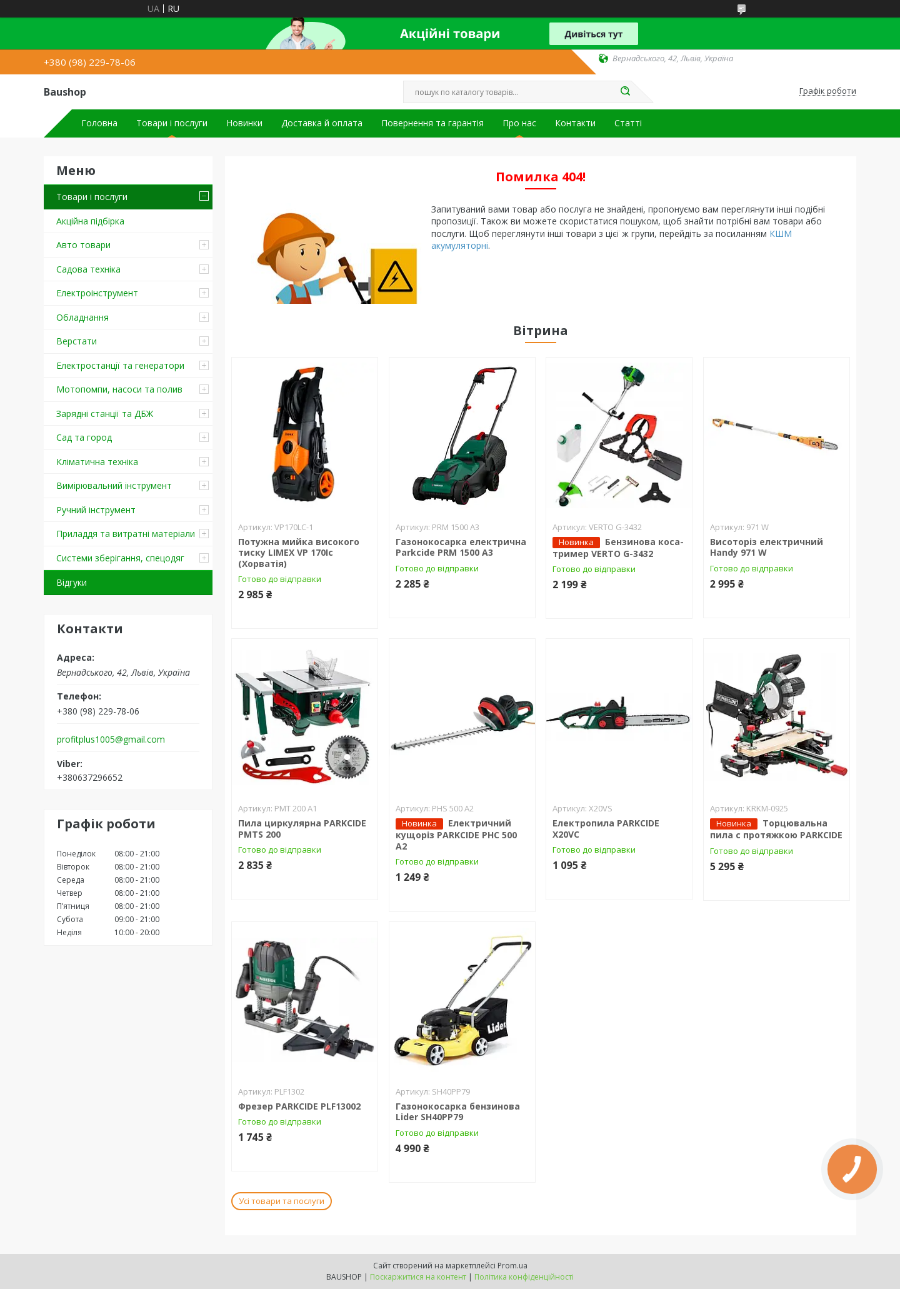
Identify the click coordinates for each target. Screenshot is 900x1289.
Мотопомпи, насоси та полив (119, 389)
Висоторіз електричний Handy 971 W (766, 547)
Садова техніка (88, 269)
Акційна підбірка (90, 221)
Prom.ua (513, 1265)
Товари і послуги (172, 123)
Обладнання (82, 317)
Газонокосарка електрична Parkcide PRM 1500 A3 (461, 547)
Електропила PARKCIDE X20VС (605, 828)
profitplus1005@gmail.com (111, 739)
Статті (628, 123)
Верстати (76, 341)
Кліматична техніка (97, 462)
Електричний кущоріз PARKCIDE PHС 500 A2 (456, 834)
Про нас (519, 123)
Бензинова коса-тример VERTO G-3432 (618, 547)
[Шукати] (625, 92)
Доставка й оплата (321, 123)
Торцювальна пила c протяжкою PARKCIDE (776, 829)
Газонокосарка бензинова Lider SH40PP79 (458, 1111)
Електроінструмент (97, 293)
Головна (99, 123)
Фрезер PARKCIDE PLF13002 (299, 1106)
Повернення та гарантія (432, 123)
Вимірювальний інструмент (114, 485)
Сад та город (84, 437)
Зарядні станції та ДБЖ (104, 413)
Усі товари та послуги (281, 1200)
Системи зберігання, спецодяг (120, 558)
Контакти (575, 123)
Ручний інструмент (96, 510)
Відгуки (71, 582)
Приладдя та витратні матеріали (125, 533)
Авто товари (83, 245)
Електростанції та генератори (120, 365)
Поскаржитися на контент (418, 1276)
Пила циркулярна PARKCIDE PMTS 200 (302, 828)
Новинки (244, 123)
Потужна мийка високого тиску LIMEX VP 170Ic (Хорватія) (298, 552)
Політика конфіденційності (524, 1276)
